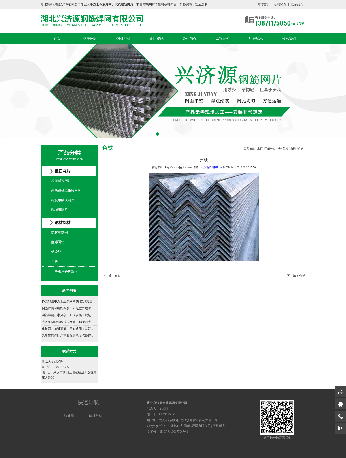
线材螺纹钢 (59, 232)
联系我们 (297, 4)
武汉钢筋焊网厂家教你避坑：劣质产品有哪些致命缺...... (69, 335)
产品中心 (270, 148)
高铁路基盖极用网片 (66, 190)
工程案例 (223, 38)
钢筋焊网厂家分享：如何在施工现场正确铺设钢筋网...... (69, 315)
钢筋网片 (90, 38)
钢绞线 (56, 251)
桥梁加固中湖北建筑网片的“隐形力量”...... (69, 301)
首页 (57, 38)
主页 (260, 148)
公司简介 (280, 4)
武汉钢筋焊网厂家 (211, 167)
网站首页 (263, 4)
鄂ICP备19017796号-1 (173, 431)
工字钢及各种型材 (64, 271)
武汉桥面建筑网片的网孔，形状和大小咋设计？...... (69, 322)
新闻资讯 (156, 38)
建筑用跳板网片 (62, 200)
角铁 (54, 261)
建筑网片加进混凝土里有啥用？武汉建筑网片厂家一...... (69, 328)
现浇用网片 (59, 210)
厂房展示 (256, 38)
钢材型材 (123, 38)
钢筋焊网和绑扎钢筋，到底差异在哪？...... (69, 308)
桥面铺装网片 (61, 180)
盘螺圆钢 (57, 242)
